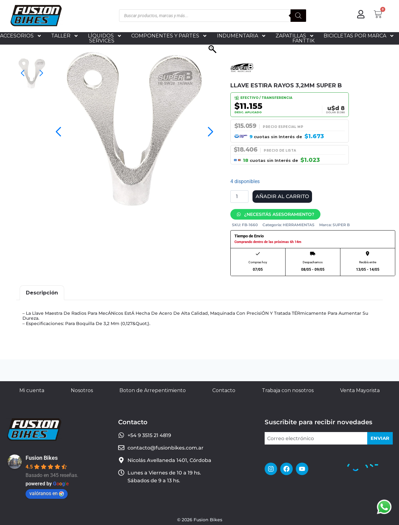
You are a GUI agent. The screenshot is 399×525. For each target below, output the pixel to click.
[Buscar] (298, 15)
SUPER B (341, 224)
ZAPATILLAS (295, 35)
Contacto (223, 390)
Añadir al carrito (282, 196)
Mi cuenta (31, 390)
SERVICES (101, 40)
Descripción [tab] (42, 293)
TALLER (65, 35)
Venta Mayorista (360, 390)
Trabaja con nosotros (288, 390)
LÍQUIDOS (105, 35)
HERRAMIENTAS (299, 224)
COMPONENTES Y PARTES (169, 35)
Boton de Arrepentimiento (152, 390)
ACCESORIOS (21, 35)
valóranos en (46, 493)
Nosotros (82, 390)
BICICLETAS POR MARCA (359, 35)
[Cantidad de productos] (239, 196)
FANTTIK (303, 40)
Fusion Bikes (42, 458)
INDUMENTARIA (241, 35)
